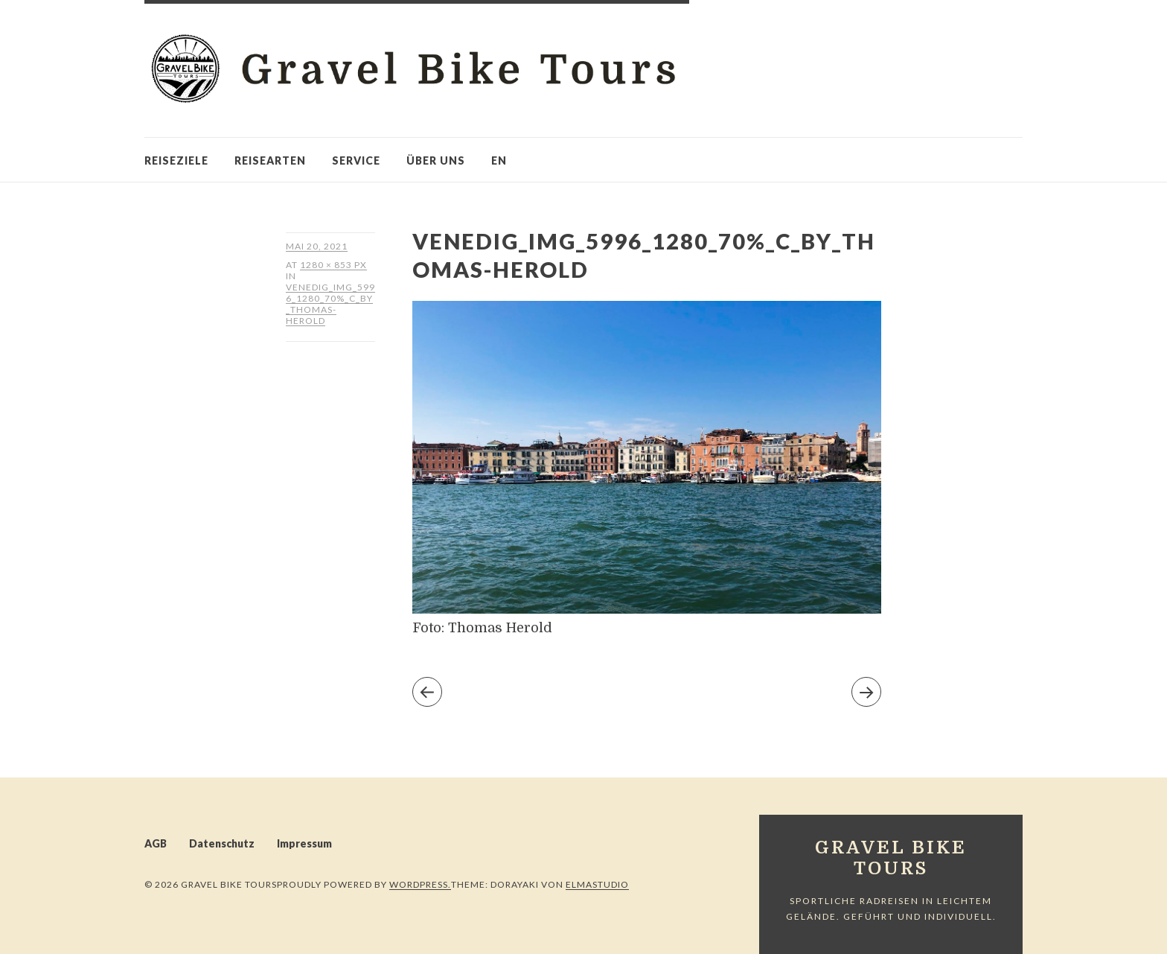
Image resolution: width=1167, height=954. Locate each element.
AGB (155, 843)
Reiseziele (176, 160)
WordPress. (420, 884)
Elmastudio (597, 884)
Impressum (304, 843)
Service (356, 160)
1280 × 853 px (333, 264)
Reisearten (270, 160)
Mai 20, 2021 (317, 246)
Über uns (435, 160)
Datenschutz (222, 843)
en (499, 160)
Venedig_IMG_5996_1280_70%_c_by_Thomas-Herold (330, 304)
